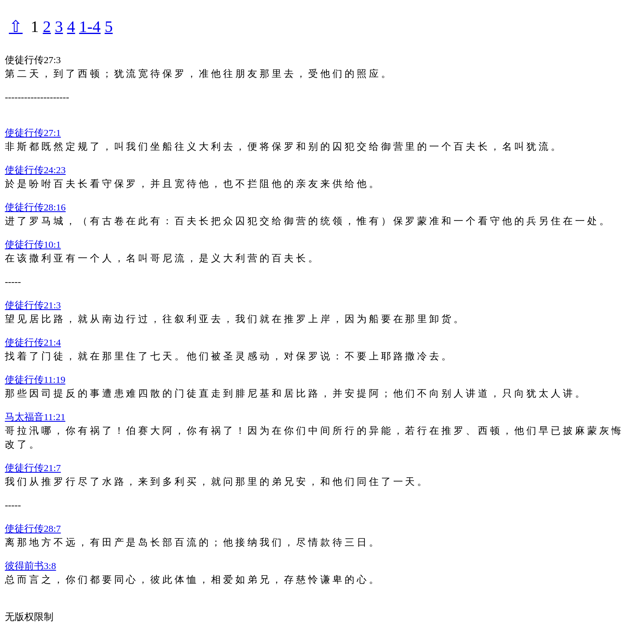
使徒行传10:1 (33, 244)
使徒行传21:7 (33, 468)
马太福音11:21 (35, 417)
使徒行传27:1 (33, 132)
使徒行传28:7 (33, 528)
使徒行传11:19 (35, 379)
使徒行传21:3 (33, 305)
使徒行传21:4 (33, 342)
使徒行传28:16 (35, 207)
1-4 (89, 26)
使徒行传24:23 (35, 170)
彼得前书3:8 (30, 566)
